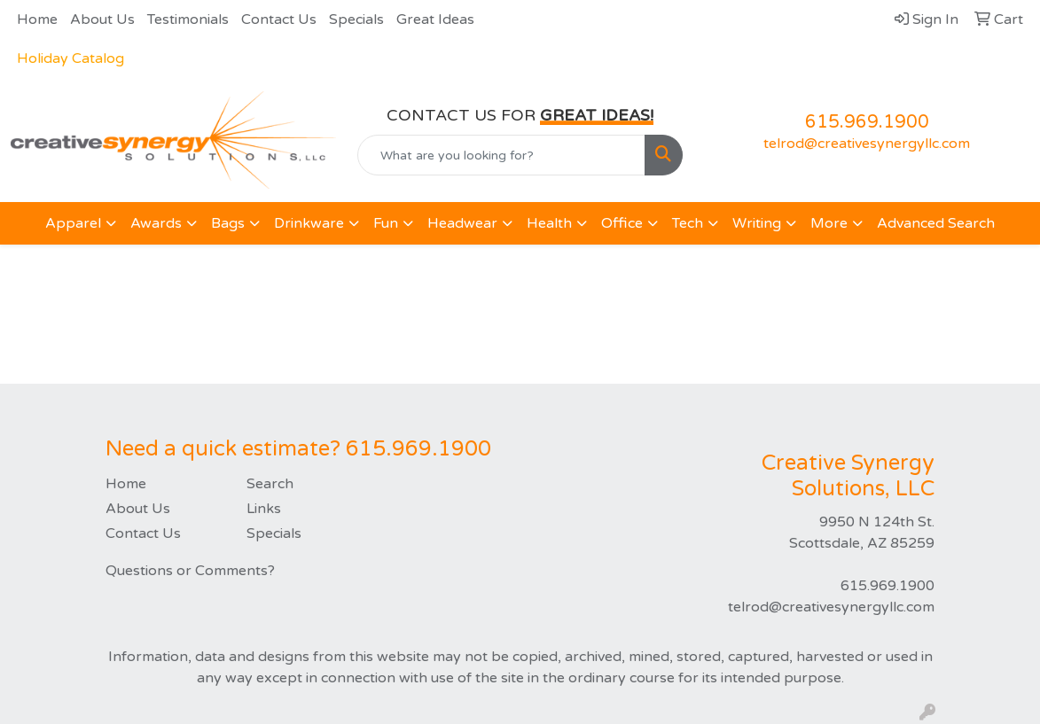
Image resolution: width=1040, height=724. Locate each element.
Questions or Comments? (190, 571)
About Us (102, 19)
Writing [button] (756, 223)
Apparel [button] (73, 223)
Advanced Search (936, 223)
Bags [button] (228, 223)
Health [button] (549, 223)
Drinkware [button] (309, 223)
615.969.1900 (867, 122)
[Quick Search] (501, 155)
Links (263, 509)
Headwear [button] (462, 223)
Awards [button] (156, 223)
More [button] (829, 223)
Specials (356, 19)
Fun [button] (385, 223)
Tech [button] (687, 223)
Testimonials (188, 19)
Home (37, 19)
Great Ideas (435, 19)
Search (269, 484)
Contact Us (279, 19)
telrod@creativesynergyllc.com (866, 143)
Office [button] (622, 223)
